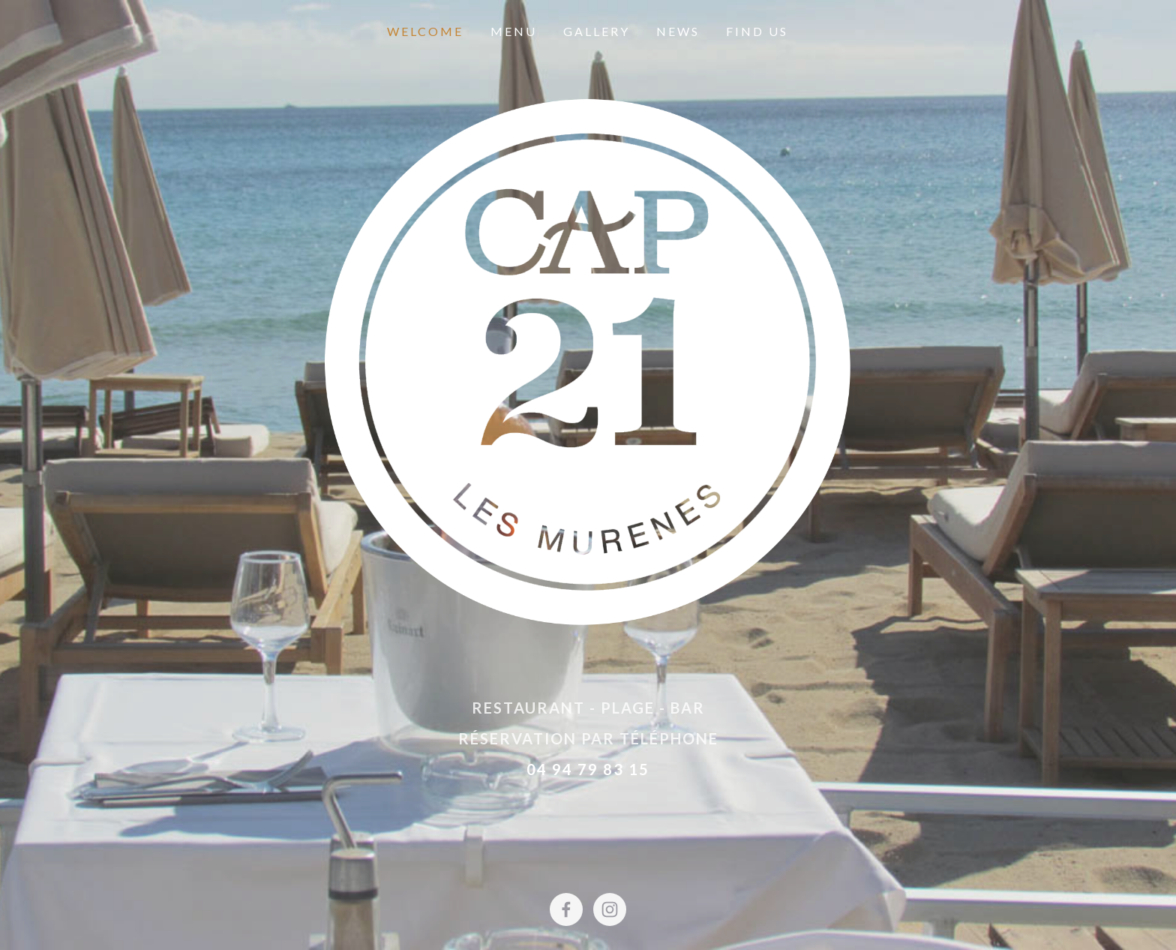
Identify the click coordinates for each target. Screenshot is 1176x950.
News (678, 31)
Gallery (596, 31)
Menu (513, 31)
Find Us (757, 31)
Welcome (425, 31)
